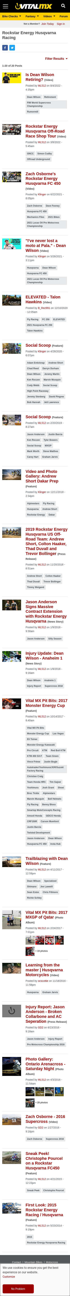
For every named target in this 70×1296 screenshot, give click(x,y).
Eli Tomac (32, 739)
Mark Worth (33, 451)
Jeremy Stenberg (36, 396)
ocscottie (43, 980)
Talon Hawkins (35, 330)
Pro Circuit (32, 750)
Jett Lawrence (51, 402)
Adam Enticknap (36, 363)
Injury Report (34, 686)
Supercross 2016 (55, 1139)
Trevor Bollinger (52, 581)
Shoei (61, 787)
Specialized (50, 881)
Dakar (52, 514)
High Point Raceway (38, 391)
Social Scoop (50, 385)
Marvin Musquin (52, 379)
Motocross (52, 1262)
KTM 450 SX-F (34, 756)
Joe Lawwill (46, 886)
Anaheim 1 (50, 680)
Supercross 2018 (54, 686)
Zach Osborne (34, 206)
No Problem (18, 1288)
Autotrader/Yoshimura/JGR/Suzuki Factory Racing (45, 769)
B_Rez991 (44, 307)
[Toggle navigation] (5, 6)
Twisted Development (38, 832)
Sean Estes (33, 892)
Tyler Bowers (50, 440)
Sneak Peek (33, 1190)
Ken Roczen (33, 379)
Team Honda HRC (36, 782)
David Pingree (56, 396)
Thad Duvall (33, 581)
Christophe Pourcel (53, 1190)
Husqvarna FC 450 (37, 211)
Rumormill (32, 111)
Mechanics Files (35, 217)
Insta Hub (55, 844)
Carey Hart (32, 457)
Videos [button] (48, 16)
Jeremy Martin (51, 374)
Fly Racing (32, 319)
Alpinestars (33, 503)
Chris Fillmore (50, 892)
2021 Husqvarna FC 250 (39, 325)
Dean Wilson (34, 97)
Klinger (42, 194)
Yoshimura (32, 787)
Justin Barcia (55, 434)
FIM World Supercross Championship (39, 104)
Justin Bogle (50, 761)
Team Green (52, 756)
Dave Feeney (53, 206)
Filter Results (56, 58)
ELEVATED (59, 319)
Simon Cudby (44, 153)
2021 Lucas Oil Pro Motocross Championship (43, 224)
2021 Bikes (54, 217)
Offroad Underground (38, 159)
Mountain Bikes (33, 1262)
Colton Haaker (53, 576)
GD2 (40, 1027)
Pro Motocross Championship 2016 (46, 1044)
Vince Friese (33, 761)
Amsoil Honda (34, 815)
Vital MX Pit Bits (35, 728)
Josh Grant (48, 787)
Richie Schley (34, 898)
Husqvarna (33, 267)
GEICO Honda (53, 815)
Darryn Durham (51, 368)
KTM (44, 750)
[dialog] (35, 1280)
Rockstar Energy (36, 514)
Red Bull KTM (58, 750)
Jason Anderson (36, 434)
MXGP (48, 445)
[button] (5, 48)
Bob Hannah (33, 402)
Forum (64, 16)
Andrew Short (55, 363)
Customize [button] (9, 1276)
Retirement (50, 97)
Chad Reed (33, 368)
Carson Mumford (50, 821)
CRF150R (32, 821)
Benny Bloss (49, 804)
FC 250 (45, 319)
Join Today (47, 23)
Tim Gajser (55, 782)
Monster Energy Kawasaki (41, 744)
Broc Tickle (33, 793)
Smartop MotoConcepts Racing (43, 810)
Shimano (32, 886)
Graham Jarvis (50, 457)
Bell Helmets (54, 799)
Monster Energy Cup (38, 733)
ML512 (42, 85)
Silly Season (55, 638)
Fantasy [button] (31, 16)
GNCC (30, 153)
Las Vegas (58, 733)
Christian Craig (35, 776)
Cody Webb (33, 385)
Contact (16, 1262)
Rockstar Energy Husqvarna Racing (46, 1242)
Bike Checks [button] (10, 16)
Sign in (61, 23)
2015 (29, 1237)
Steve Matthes (50, 451)
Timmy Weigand (35, 587)
